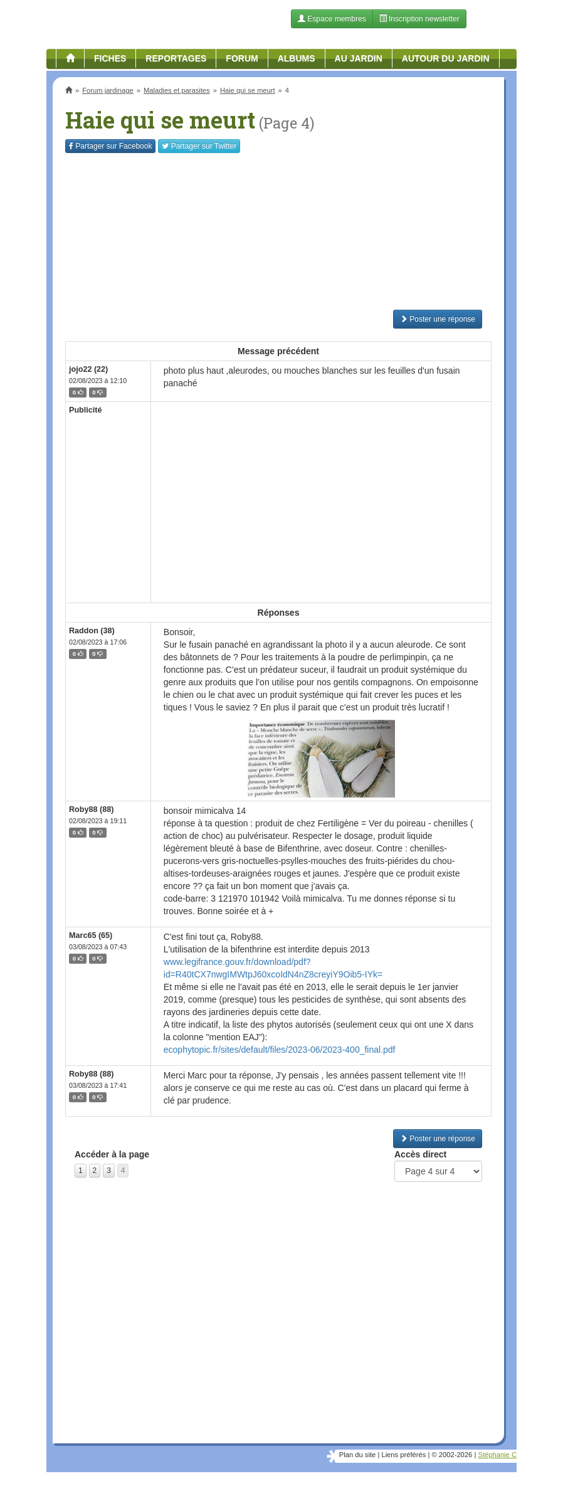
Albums (296, 58)
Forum (242, 58)
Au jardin (358, 58)
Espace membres (332, 18)
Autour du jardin (446, 58)
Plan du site (357, 1454)
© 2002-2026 (451, 1454)
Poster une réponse (437, 319)
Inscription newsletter (419, 18)
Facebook (110, 146)
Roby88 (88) (91, 809)
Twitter (199, 146)
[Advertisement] (278, 231)
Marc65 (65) (90, 935)
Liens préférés (403, 1454)
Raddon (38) (92, 630)
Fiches (110, 58)
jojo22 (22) (88, 369)
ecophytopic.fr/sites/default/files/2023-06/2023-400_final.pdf (280, 1050)
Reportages (175, 58)
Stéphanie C (497, 1454)
